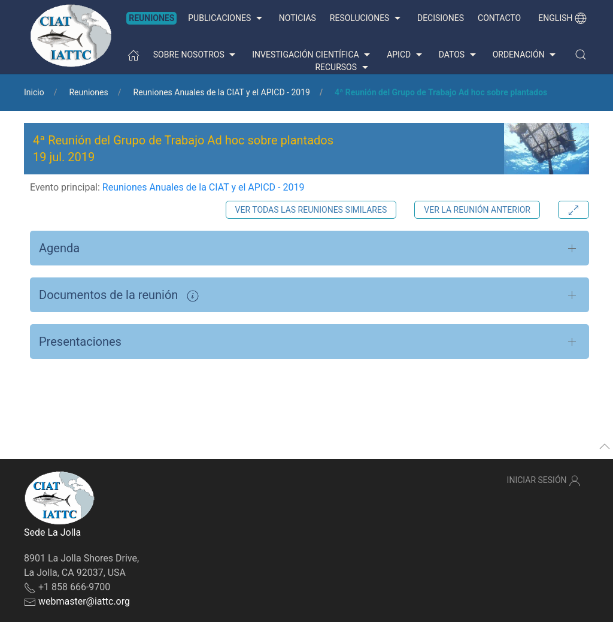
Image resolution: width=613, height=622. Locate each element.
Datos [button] (459, 55)
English (562, 18)
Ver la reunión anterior (477, 210)
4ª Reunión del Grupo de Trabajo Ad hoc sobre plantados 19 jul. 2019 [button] (183, 148)
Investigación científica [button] (312, 55)
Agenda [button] (59, 248)
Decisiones (440, 18)
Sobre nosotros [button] (196, 55)
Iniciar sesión (544, 481)
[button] (581, 55)
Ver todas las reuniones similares (311, 210)
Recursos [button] (343, 68)
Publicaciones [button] (226, 19)
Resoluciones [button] (366, 19)
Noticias (297, 18)
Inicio (34, 92)
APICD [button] (406, 55)
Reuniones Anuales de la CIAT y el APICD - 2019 (221, 92)
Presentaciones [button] (80, 341)
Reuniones (151, 18)
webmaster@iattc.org (84, 601)
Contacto (499, 18)
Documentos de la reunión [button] (119, 295)
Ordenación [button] (526, 55)
